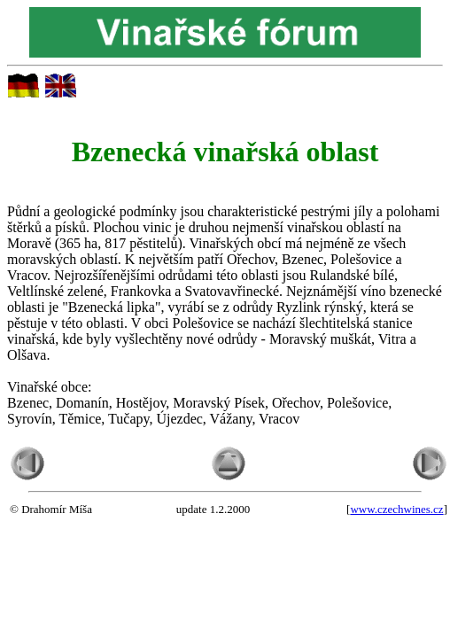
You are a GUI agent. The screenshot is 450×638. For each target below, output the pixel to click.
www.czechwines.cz (396, 509)
